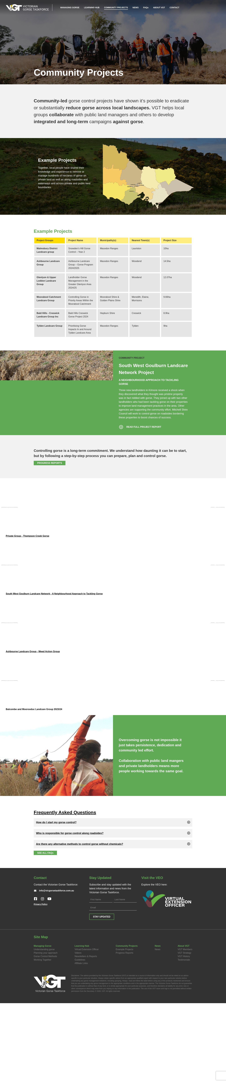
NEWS (136, 7)
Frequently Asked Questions (65, 891)
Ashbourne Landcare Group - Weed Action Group (33, 710)
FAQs (146, 7)
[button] (113, 901)
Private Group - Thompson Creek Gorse (27, 555)
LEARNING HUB (92, 7)
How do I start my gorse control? (56, 901)
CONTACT (174, 7)
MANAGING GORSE (70, 7)
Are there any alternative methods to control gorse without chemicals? (79, 923)
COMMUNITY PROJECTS (116, 7)
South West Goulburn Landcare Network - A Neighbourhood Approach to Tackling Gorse (54, 633)
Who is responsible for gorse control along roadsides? (69, 912)
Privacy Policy (40, 983)
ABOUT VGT (159, 7)
